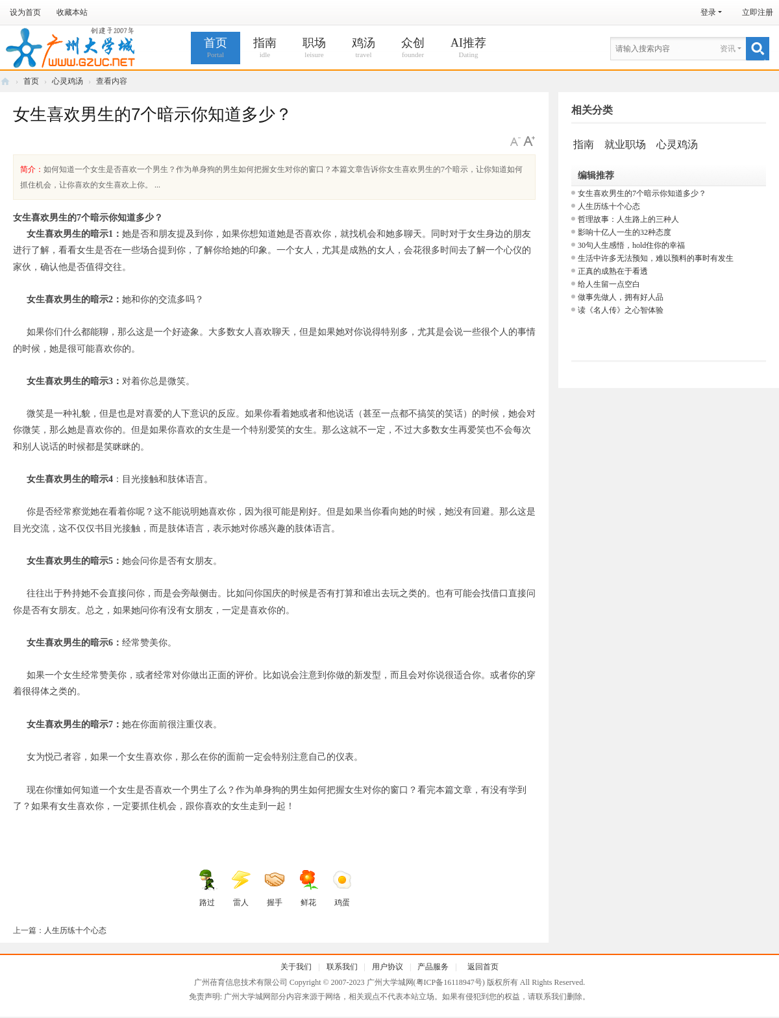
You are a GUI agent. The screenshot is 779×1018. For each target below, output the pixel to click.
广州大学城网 (5, 81)
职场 (314, 48)
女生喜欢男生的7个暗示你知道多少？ (642, 193)
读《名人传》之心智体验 (620, 310)
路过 (207, 888)
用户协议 (387, 966)
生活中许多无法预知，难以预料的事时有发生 (656, 258)
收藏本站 (72, 12)
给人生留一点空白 (609, 284)
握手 (274, 888)
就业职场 (625, 144)
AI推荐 (468, 48)
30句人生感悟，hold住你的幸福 (631, 245)
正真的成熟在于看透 (613, 271)
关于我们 (296, 966)
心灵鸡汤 (67, 81)
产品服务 (433, 966)
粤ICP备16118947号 (449, 982)
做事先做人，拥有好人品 (620, 297)
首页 (215, 48)
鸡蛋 (342, 888)
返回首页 (483, 966)
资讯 (728, 48)
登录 (708, 12)
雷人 (240, 888)
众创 (413, 48)
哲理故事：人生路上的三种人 (628, 219)
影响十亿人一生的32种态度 (624, 232)
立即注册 (757, 12)
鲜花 (308, 888)
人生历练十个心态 (75, 930)
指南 (265, 48)
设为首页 (25, 12)
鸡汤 (363, 48)
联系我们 (342, 966)
